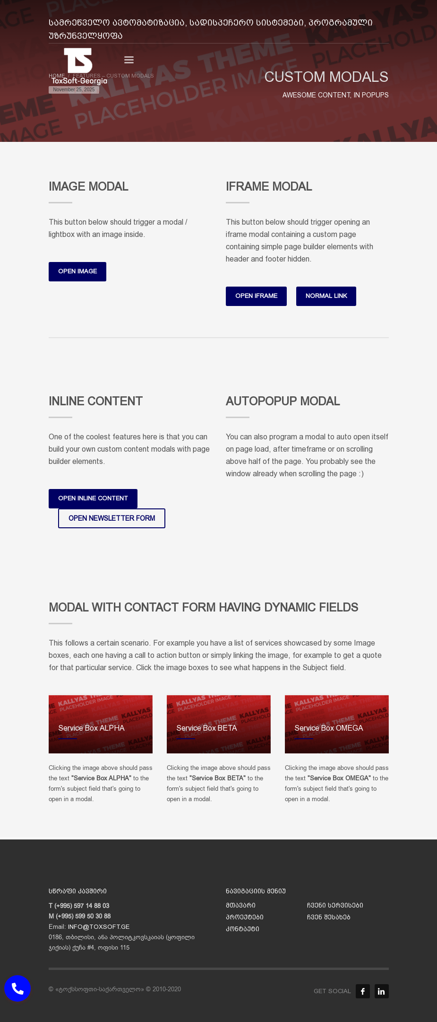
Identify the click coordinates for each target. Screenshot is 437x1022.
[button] (17, 988)
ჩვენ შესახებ (329, 917)
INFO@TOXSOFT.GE (98, 926)
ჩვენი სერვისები (335, 905)
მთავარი (241, 905)
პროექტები (245, 917)
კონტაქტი (242, 929)
